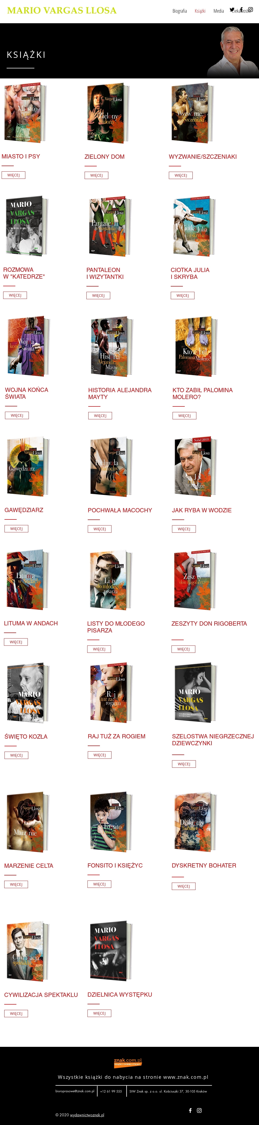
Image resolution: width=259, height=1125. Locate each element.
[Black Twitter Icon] (232, 9)
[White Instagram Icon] (199, 1110)
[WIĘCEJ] (13, 175)
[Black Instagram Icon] (250, 9)
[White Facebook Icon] (190, 1110)
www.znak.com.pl (186, 1077)
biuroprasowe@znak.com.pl (75, 1091)
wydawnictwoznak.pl (87, 1114)
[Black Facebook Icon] (241, 9)
